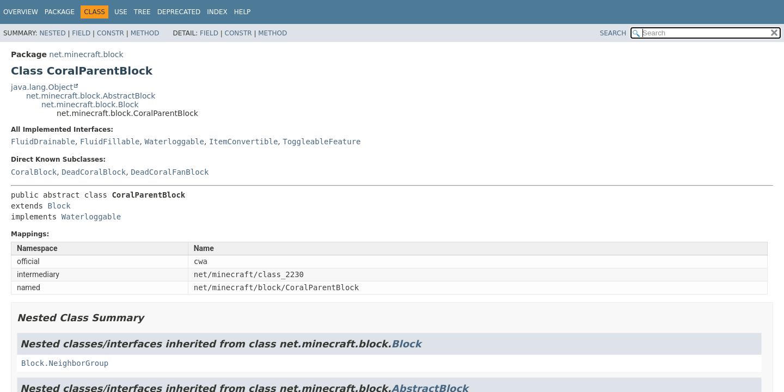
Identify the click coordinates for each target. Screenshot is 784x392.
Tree (142, 12)
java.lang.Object (42, 87)
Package (60, 12)
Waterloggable (174, 141)
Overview (20, 12)
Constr (110, 33)
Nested (52, 33)
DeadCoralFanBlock (170, 172)
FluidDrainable (43, 141)
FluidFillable (110, 141)
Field (81, 33)
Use (120, 12)
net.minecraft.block (86, 54)
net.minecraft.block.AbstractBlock (90, 95)
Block (58, 205)
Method (145, 33)
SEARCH (613, 33)
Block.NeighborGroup (64, 363)
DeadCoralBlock (94, 172)
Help (242, 12)
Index (217, 12)
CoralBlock (34, 172)
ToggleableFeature (321, 141)
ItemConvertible (243, 141)
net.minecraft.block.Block (90, 104)
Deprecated (179, 12)
